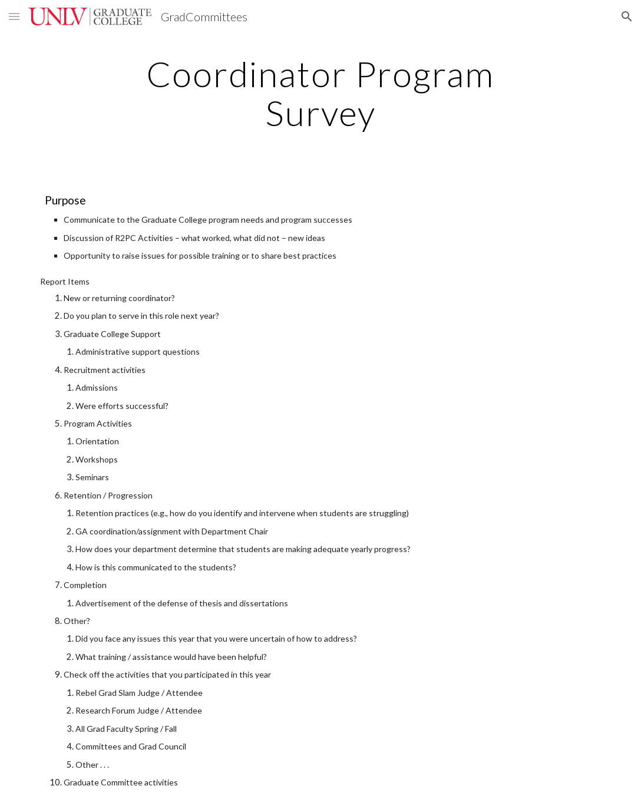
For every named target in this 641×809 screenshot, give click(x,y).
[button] (14, 16)
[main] (320, 93)
